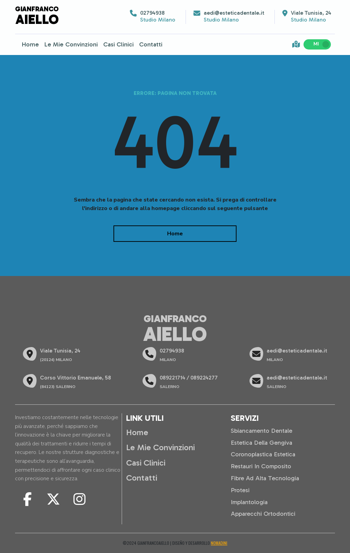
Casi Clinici (118, 44)
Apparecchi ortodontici (263, 513)
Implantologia (249, 502)
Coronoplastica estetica (263, 454)
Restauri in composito (261, 466)
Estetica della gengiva (261, 442)
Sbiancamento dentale (261, 430)
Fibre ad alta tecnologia (265, 478)
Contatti (150, 44)
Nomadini (219, 543)
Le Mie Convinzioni (71, 44)
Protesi (240, 490)
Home (30, 44)
